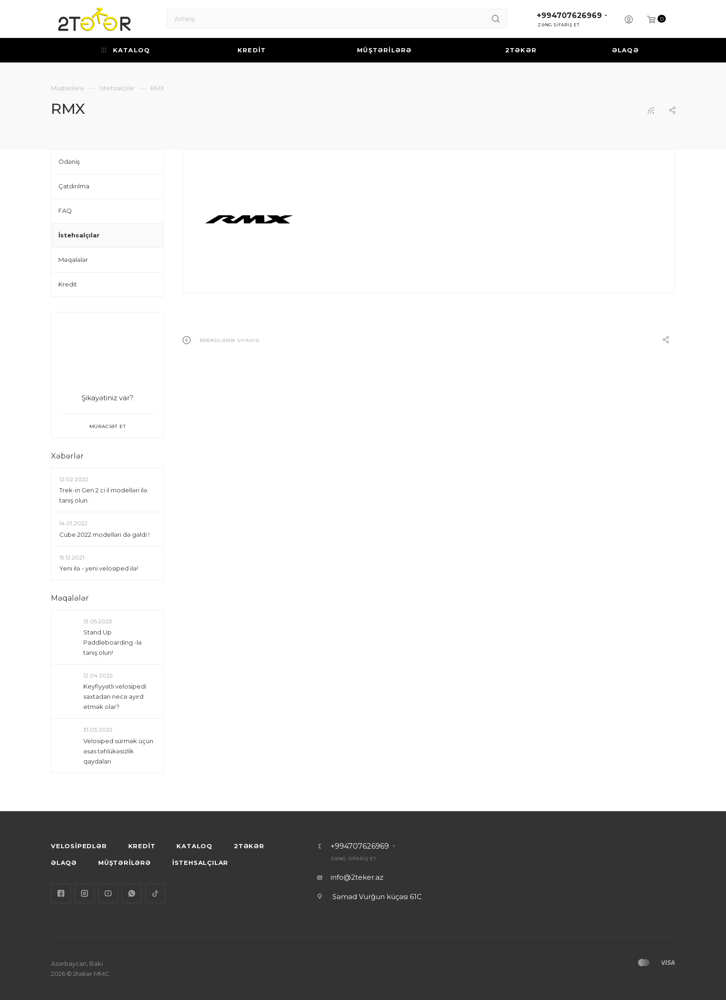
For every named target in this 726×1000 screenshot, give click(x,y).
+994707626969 (569, 15)
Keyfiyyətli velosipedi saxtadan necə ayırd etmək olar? (114, 697)
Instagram (84, 893)
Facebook (61, 893)
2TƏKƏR (249, 846)
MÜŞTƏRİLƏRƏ (124, 862)
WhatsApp (132, 893)
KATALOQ (194, 846)
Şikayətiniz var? (107, 397)
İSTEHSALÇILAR (200, 862)
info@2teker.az (357, 877)
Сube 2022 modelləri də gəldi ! (104, 534)
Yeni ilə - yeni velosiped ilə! (98, 568)
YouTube (108, 893)
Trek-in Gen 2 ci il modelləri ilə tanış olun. (103, 495)
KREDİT (142, 846)
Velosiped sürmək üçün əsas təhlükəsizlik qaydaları (118, 751)
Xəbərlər (67, 456)
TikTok (155, 893)
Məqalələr (70, 598)
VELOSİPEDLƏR (79, 846)
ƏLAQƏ (64, 862)
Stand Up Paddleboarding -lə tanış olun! (112, 642)
